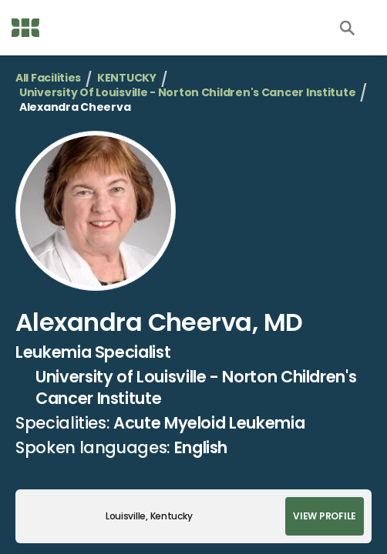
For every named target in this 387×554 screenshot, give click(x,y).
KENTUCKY (126, 78)
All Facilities (48, 78)
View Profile (324, 515)
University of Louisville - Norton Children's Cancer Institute (187, 92)
